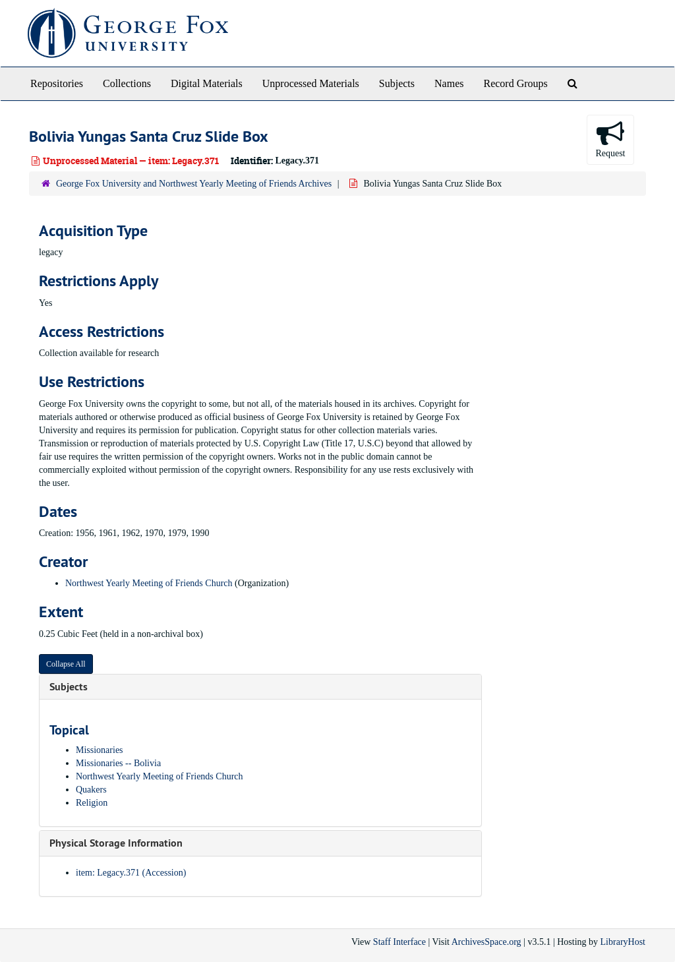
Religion (91, 803)
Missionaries (99, 750)
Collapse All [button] (66, 664)
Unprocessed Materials (310, 83)
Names (448, 83)
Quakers (91, 790)
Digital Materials (207, 83)
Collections (127, 83)
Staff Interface (399, 942)
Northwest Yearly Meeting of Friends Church (149, 583)
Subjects (397, 83)
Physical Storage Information (116, 843)
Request (610, 138)
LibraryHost (623, 942)
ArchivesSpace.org (486, 942)
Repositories (56, 83)
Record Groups (515, 83)
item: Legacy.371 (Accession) (131, 873)
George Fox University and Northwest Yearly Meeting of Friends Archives (194, 184)
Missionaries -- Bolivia (118, 763)
